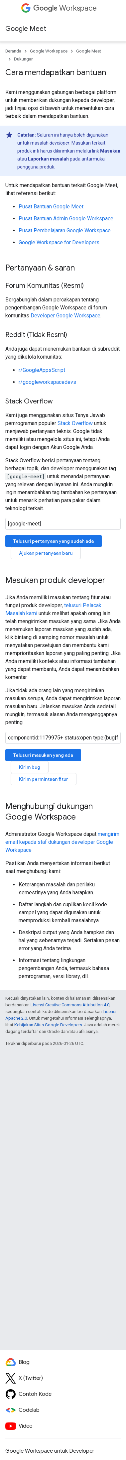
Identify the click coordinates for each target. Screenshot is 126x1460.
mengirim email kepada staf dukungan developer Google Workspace (62, 842)
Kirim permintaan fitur (43, 779)
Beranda (13, 51)
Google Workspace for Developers (59, 242)
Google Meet (25, 29)
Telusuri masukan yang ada (43, 755)
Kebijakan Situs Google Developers (48, 1024)
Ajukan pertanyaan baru (45, 553)
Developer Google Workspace (65, 315)
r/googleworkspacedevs (47, 382)
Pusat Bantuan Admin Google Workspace (66, 218)
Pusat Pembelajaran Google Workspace (65, 230)
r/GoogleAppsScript (42, 370)
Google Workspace (48, 51)
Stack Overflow (75, 423)
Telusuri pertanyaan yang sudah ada (53, 541)
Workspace (65, 8)
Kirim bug (29, 767)
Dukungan (24, 58)
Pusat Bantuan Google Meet (51, 206)
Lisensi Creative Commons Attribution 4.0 (70, 1004)
